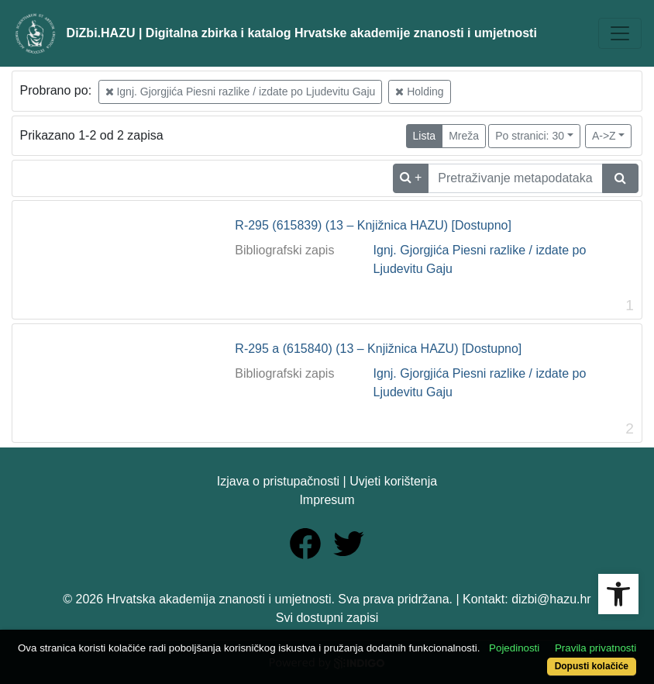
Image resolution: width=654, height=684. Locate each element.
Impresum (326, 499)
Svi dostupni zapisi (327, 617)
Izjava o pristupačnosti (278, 481)
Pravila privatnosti (595, 648)
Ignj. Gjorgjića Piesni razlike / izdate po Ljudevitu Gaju (240, 91)
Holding (419, 91)
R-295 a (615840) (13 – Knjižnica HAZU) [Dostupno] (378, 348)
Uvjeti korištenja (393, 481)
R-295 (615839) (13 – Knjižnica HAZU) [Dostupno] (373, 225)
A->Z (604, 136)
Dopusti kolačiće (591, 666)
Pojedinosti (514, 648)
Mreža (464, 136)
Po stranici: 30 (529, 136)
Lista (424, 136)
